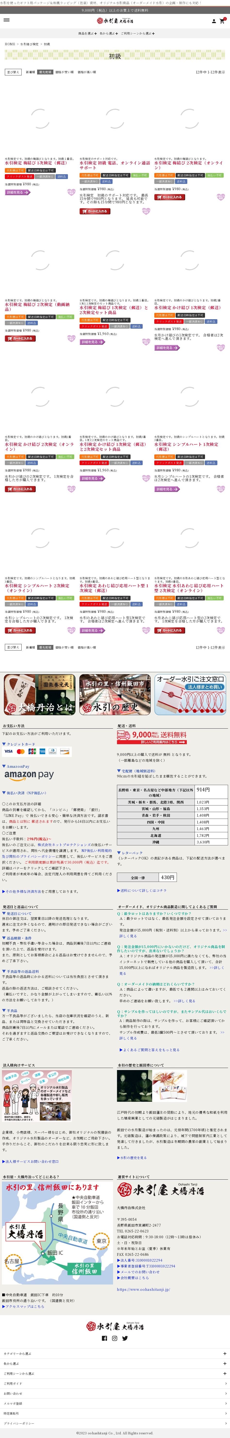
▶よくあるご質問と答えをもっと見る (149, 1049)
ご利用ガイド (13, 1383)
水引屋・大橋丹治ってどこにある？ (31, 1176)
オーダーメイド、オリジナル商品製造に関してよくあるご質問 (167, 906)
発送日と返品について (21, 906)
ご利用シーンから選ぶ (136, 33)
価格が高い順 (87, 72)
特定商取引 (11, 1413)
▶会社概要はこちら (133, 1277)
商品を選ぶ (86, 33)
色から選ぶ (107, 33)
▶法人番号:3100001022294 (139, 1260)
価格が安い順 (64, 72)
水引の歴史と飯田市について (141, 1065)
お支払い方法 (13, 725)
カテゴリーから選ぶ (17, 1353)
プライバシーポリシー (19, 1423)
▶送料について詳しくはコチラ (142, 890)
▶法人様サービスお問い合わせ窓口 (30, 1161)
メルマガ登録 (13, 1403)
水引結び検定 (29, 44)
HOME (10, 44)
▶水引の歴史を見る (132, 1157)
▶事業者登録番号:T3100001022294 (146, 1266)
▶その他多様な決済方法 (21, 891)
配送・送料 (127, 725)
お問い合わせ (13, 1393)
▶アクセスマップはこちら (23, 1306)
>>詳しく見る (185, 1000)
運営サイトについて (134, 1176)
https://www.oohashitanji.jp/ (143, 1289)
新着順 (30, 72)
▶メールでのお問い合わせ (138, 1271)
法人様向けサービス (19, 1065)
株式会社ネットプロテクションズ (64, 844)
